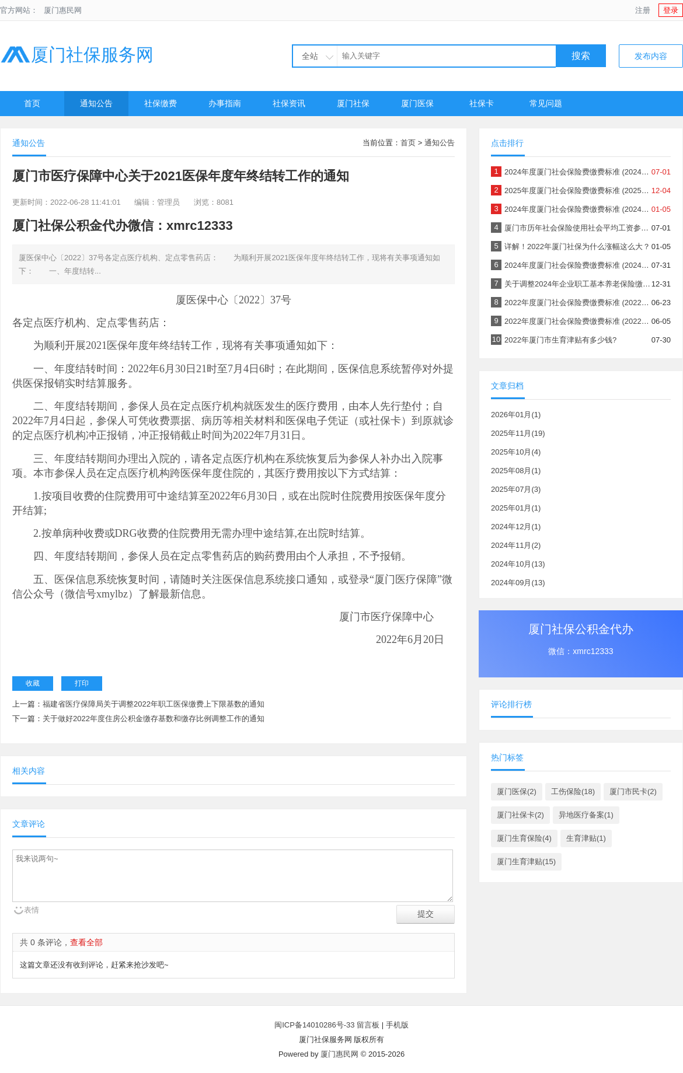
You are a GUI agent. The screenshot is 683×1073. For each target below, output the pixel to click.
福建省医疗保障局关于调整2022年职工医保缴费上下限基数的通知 (153, 704)
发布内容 (651, 56)
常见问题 (545, 103)
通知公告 (96, 103)
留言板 (368, 1024)
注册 (642, 10)
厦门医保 (417, 103)
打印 (82, 683)
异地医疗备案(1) (586, 814)
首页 (32, 103)
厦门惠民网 (63, 10)
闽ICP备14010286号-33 (314, 1024)
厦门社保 (353, 103)
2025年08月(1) (516, 470)
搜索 (581, 56)
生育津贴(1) (586, 838)
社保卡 (481, 103)
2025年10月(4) (516, 452)
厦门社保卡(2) (520, 814)
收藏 (33, 683)
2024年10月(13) (518, 564)
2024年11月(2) (516, 545)
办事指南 (224, 103)
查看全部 (86, 942)
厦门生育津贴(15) (526, 861)
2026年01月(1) (516, 414)
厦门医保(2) (516, 791)
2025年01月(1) (516, 508)
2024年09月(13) (518, 582)
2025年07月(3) (516, 489)
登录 (670, 10)
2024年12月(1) (516, 526)
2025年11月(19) (518, 433)
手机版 (397, 1024)
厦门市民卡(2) (633, 791)
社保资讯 (289, 103)
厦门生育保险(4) (524, 838)
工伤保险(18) (573, 791)
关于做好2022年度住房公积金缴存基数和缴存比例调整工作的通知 (153, 718)
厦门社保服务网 (77, 54)
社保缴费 (160, 103)
